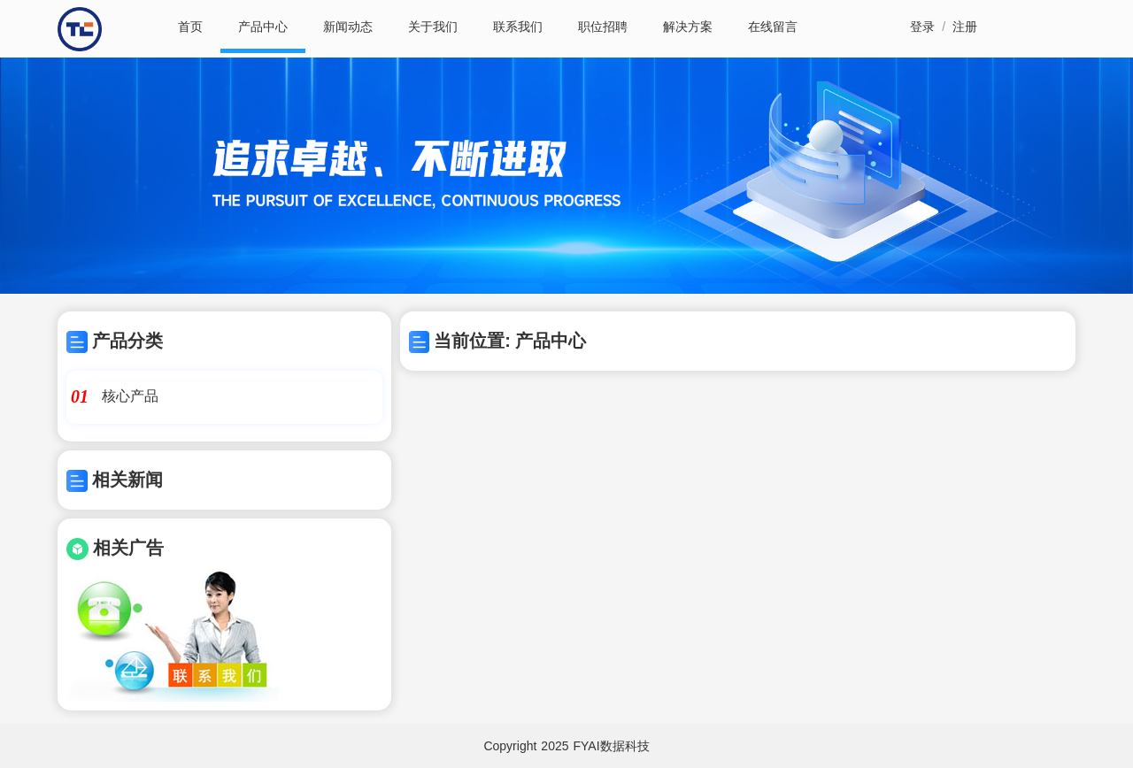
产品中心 (263, 26)
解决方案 (688, 26)
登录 (922, 26)
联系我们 (518, 26)
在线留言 (773, 26)
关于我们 (433, 26)
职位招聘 (603, 26)
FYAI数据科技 (612, 746)
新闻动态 (348, 26)
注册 (964, 26)
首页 (190, 26)
